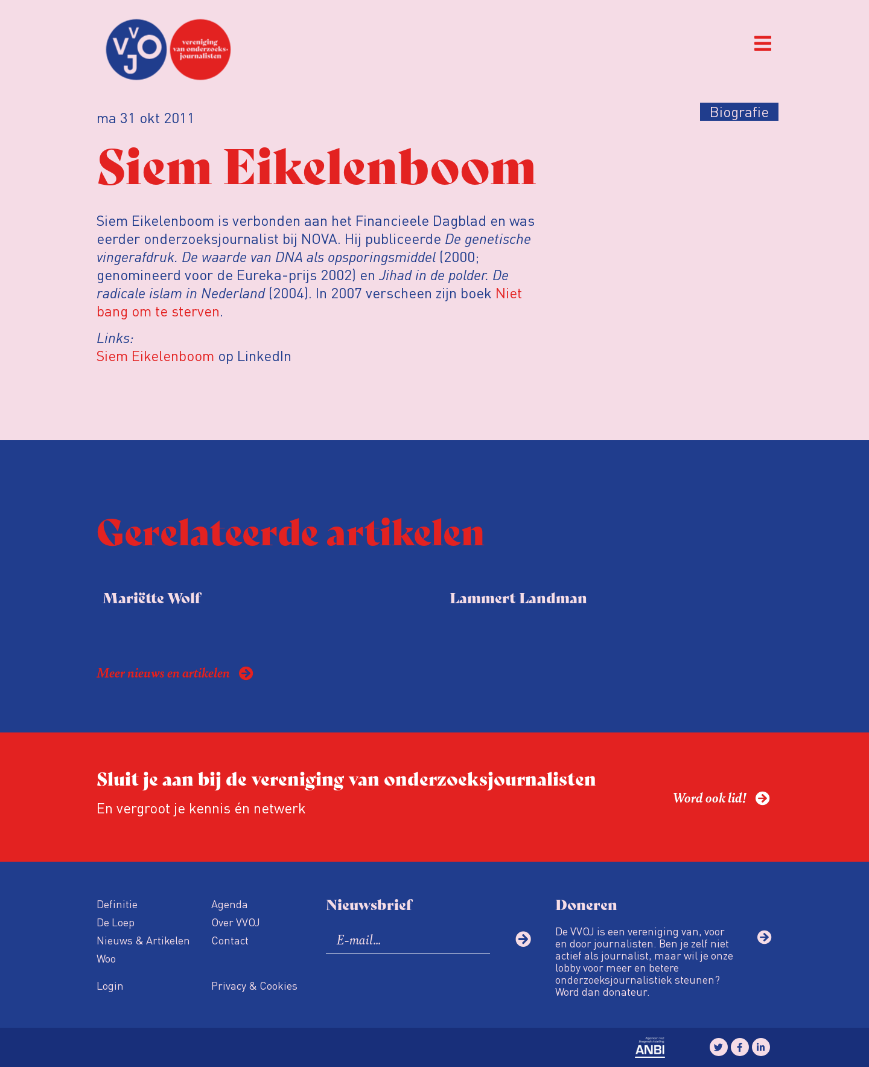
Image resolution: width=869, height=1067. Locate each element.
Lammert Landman (518, 596)
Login (110, 985)
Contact (230, 940)
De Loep (116, 922)
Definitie (117, 904)
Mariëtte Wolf (151, 596)
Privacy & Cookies (254, 985)
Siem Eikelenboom (155, 355)
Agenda (229, 904)
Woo (106, 958)
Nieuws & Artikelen (143, 940)
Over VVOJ (235, 922)
